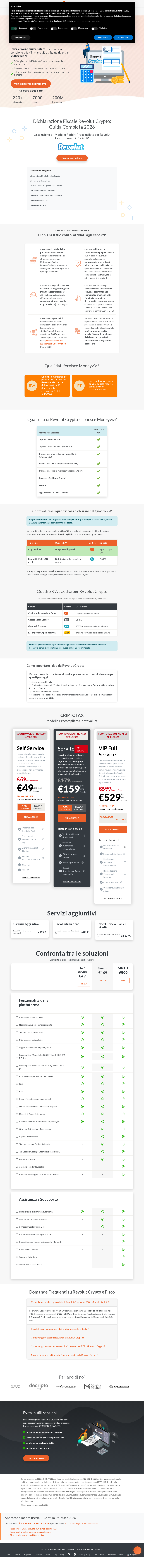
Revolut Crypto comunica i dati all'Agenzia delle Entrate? (59, 1328)
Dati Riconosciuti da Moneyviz (42, 190)
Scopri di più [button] (20, 1550)
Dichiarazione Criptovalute (31, 11)
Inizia (83, 983)
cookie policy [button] (94, 1526)
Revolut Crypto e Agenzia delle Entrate (46, 186)
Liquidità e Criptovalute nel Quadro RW (46, 195)
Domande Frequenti (38, 205)
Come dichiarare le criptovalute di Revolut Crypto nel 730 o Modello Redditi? (70, 1302)
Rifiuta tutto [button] (103, 1550)
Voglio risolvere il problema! (30, 83)
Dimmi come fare (72, 158)
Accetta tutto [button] (123, 1550)
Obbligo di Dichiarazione (40, 181)
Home (13, 11)
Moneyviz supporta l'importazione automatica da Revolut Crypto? (64, 1355)
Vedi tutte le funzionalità (31, 877)
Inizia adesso (36, 1458)
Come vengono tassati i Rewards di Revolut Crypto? (57, 1337)
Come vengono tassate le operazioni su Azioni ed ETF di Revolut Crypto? (68, 1346)
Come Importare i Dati (39, 200)
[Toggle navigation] (12, 3)
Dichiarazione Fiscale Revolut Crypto (45, 176)
